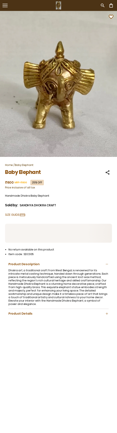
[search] (102, 5)
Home (9, 165)
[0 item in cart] (111, 5)
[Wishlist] (111, 17)
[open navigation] (5, 5)
